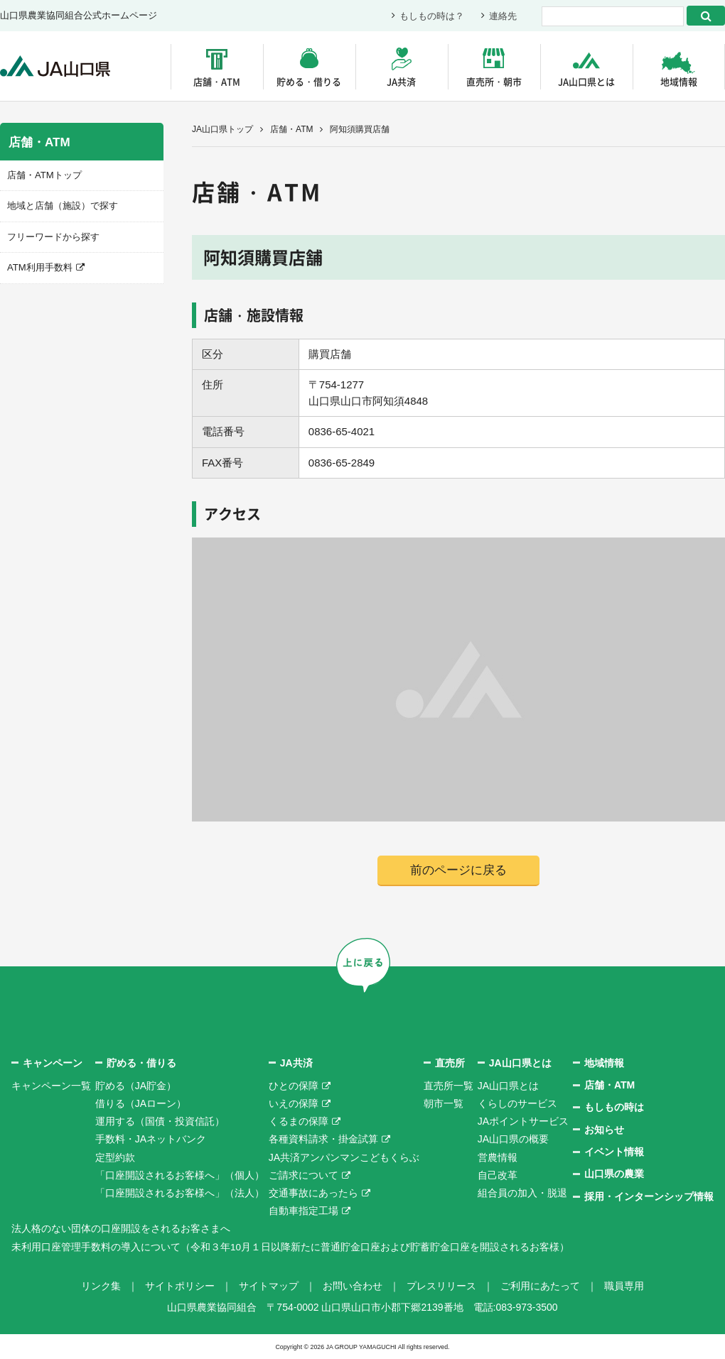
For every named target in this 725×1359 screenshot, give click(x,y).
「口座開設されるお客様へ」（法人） (179, 1193)
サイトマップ (269, 1286)
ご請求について (303, 1175)
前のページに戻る (458, 870)
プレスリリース (441, 1286)
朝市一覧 (443, 1103)
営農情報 (497, 1157)
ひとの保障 (293, 1085)
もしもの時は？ (431, 16)
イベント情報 (614, 1151)
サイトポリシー (180, 1286)
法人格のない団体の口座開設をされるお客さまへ (120, 1229)
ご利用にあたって (540, 1286)
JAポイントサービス (523, 1122)
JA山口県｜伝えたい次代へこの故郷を (56, 66)
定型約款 (115, 1157)
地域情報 (678, 81)
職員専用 (624, 1286)
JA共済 (401, 81)
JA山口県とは (586, 81)
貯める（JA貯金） (135, 1085)
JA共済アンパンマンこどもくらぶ (344, 1157)
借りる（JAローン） (140, 1103)
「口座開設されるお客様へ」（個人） (179, 1175)
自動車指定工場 (303, 1210)
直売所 (450, 1063)
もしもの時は (614, 1107)
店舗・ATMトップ (44, 175)
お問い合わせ (352, 1286)
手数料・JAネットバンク (150, 1139)
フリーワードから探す (53, 236)
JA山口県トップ (222, 129)
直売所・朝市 (494, 81)
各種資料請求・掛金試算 (323, 1139)
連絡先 (503, 16)
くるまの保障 (298, 1122)
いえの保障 (293, 1103)
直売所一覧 (448, 1085)
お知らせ (604, 1129)
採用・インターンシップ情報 (649, 1196)
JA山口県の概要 (513, 1139)
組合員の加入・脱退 (522, 1193)
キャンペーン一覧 (51, 1085)
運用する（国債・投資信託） (160, 1122)
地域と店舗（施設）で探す (62, 205)
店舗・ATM (216, 81)
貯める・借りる (308, 81)
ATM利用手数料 (39, 267)
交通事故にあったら (313, 1193)
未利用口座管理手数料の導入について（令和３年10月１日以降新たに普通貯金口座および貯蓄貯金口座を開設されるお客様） (290, 1246)
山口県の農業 (614, 1174)
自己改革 (497, 1175)
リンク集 (101, 1286)
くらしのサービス (517, 1103)
